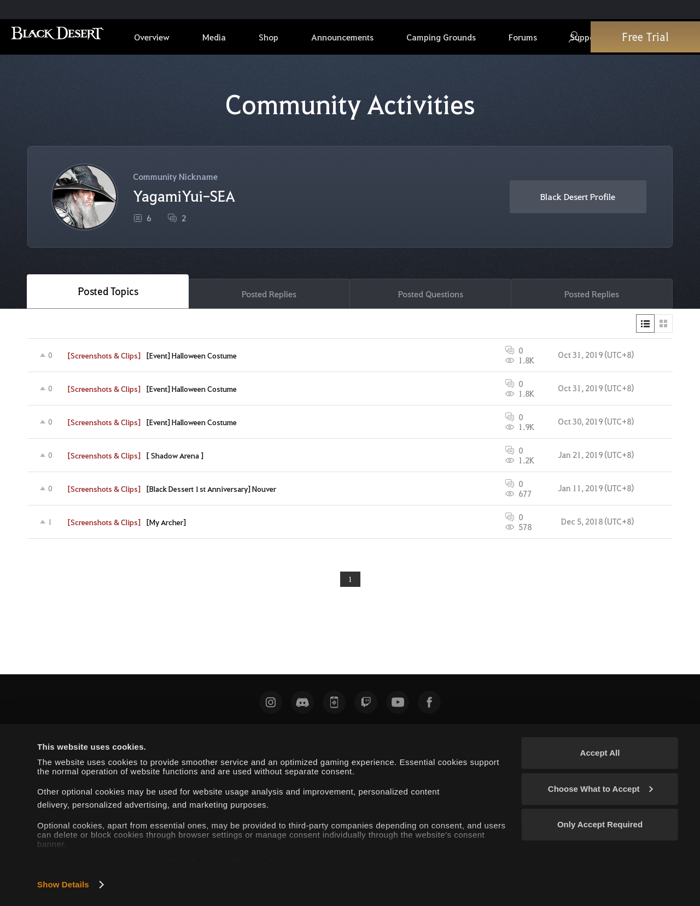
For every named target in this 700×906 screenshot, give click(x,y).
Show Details (63, 884)
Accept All (600, 752)
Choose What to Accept (600, 788)
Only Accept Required (600, 824)
